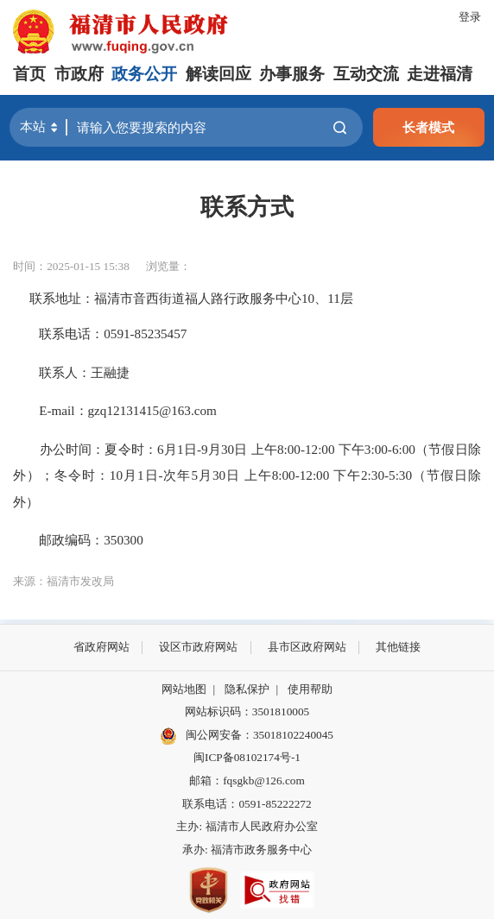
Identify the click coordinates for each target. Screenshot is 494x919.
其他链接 (398, 646)
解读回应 (218, 74)
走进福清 (439, 74)
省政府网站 (101, 646)
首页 (29, 74)
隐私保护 (247, 689)
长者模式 (428, 127)
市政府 (79, 74)
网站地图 (184, 689)
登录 (470, 16)
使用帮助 (310, 689)
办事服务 (292, 74)
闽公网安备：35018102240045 (259, 734)
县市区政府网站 (307, 646)
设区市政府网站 (198, 646)
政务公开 (144, 74)
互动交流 (366, 74)
